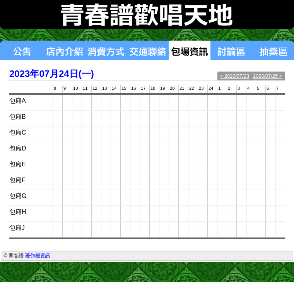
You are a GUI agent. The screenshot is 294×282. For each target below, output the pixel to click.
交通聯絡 (148, 50)
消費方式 (106, 50)
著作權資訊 (37, 255)
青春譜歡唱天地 (147, 14)
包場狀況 (189, 50)
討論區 (231, 50)
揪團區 (273, 50)
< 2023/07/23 (234, 76)
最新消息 (21, 50)
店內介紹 (64, 50)
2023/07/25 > (267, 76)
